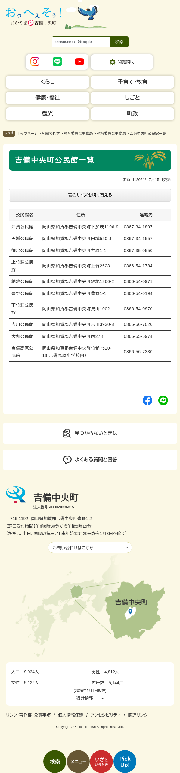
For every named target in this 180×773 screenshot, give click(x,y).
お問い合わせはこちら (73, 548)
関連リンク (137, 715)
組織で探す (51, 133)
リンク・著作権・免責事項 (28, 715)
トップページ (28, 133)
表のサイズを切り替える (90, 195)
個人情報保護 (70, 715)
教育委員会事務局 (111, 133)
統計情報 (84, 698)
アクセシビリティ (106, 715)
